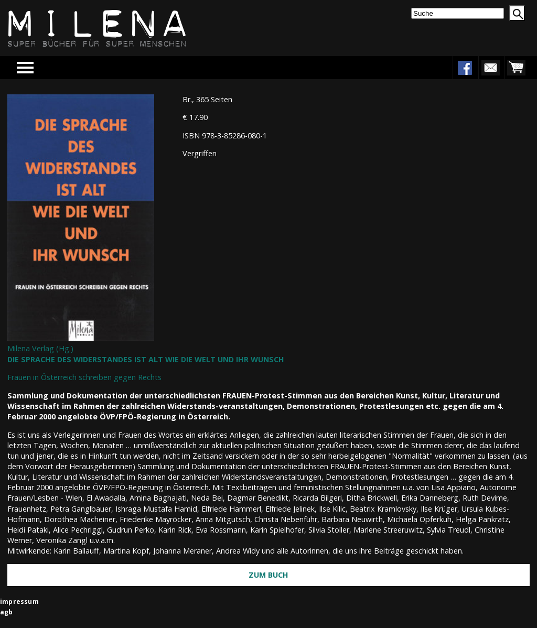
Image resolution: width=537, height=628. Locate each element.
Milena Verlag (30, 348)
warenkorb (516, 67)
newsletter (490, 67)
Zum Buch (268, 575)
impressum (19, 601)
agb (6, 612)
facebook (464, 67)
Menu (40, 67)
